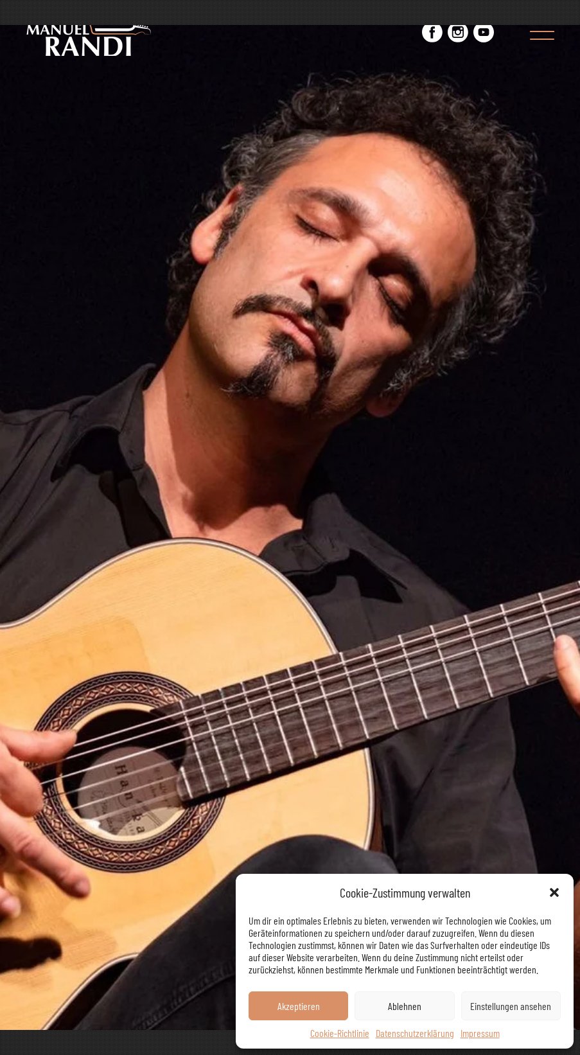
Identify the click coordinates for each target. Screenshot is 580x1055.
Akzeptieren (298, 1006)
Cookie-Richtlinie (339, 1033)
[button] (554, 892)
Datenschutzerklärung (415, 1033)
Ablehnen (404, 1006)
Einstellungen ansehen (510, 1006)
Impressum (480, 1033)
